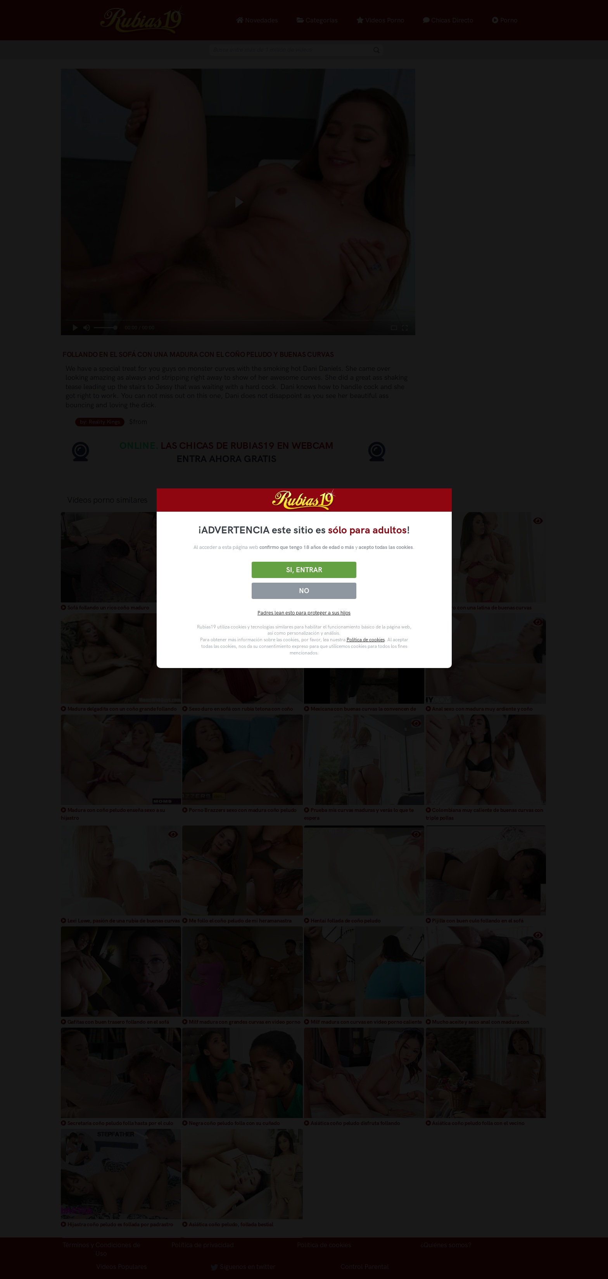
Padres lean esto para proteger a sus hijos (304, 613)
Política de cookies (366, 639)
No (304, 591)
